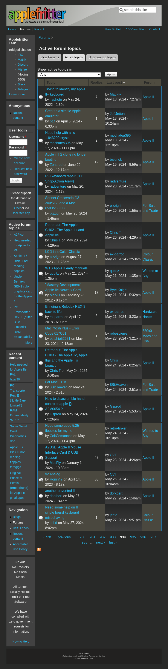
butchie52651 (60, 338)
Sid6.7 (14, 420)
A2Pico (19, 234)
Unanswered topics (102, 57)
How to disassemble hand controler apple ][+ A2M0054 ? (64, 404)
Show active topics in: (55, 69)
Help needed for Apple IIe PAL (22, 245)
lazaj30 (15, 379)
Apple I (147, 119)
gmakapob (17, 497)
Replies (96, 82)
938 (84, 542)
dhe (12, 441)
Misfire (22, 69)
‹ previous (63, 537)
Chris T (55, 240)
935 (133, 537)
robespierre (118, 333)
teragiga (15, 467)
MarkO (55, 295)
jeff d (53, 523)
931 (92, 537)
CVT (113, 455)
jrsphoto (56, 99)
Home (12, 29)
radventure (58, 186)
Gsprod (55, 414)
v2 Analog (52, 474)
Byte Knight (118, 290)
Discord (23, 64)
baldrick (116, 159)
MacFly (115, 94)
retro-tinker (118, 428)
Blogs (17, 517)
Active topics (75, 56)
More (28, 342)
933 (113, 537)
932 (103, 537)
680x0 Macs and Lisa (149, 336)
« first (47, 537)
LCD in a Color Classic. (63, 251)
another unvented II (60, 491)
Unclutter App (21, 213)
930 (82, 537)
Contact (154, 29)
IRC (20, 54)
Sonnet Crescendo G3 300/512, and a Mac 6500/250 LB (62, 203)
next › (100, 542)
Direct (16, 208)
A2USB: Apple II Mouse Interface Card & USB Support (63, 452)
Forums (25, 29)
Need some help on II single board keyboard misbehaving (62, 512)
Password (17, 147)
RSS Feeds (21, 528)
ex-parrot (117, 254)
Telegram (24, 89)
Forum (149, 82)
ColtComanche (61, 436)
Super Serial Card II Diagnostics (18, 431)
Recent (39, 29)
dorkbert (56, 496)
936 (143, 537)
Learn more (17, 94)
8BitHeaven (58, 387)
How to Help (20, 641)
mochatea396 (60, 143)
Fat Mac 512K (56, 382)
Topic (51, 82)
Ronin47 (56, 479)
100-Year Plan (136, 29)
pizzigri (55, 213)
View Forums (49, 57)
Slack (21, 84)
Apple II (148, 97)
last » (113, 542)
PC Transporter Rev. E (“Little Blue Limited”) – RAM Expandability (19, 400)
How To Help (113, 29)
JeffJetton (117, 114)
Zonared (56, 165)
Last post (116, 82)
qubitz (54, 273)
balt (52, 121)
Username (17, 136)
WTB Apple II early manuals (66, 268)
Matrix (22, 59)
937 (153, 537)
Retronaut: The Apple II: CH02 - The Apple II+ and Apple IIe (64, 230)
